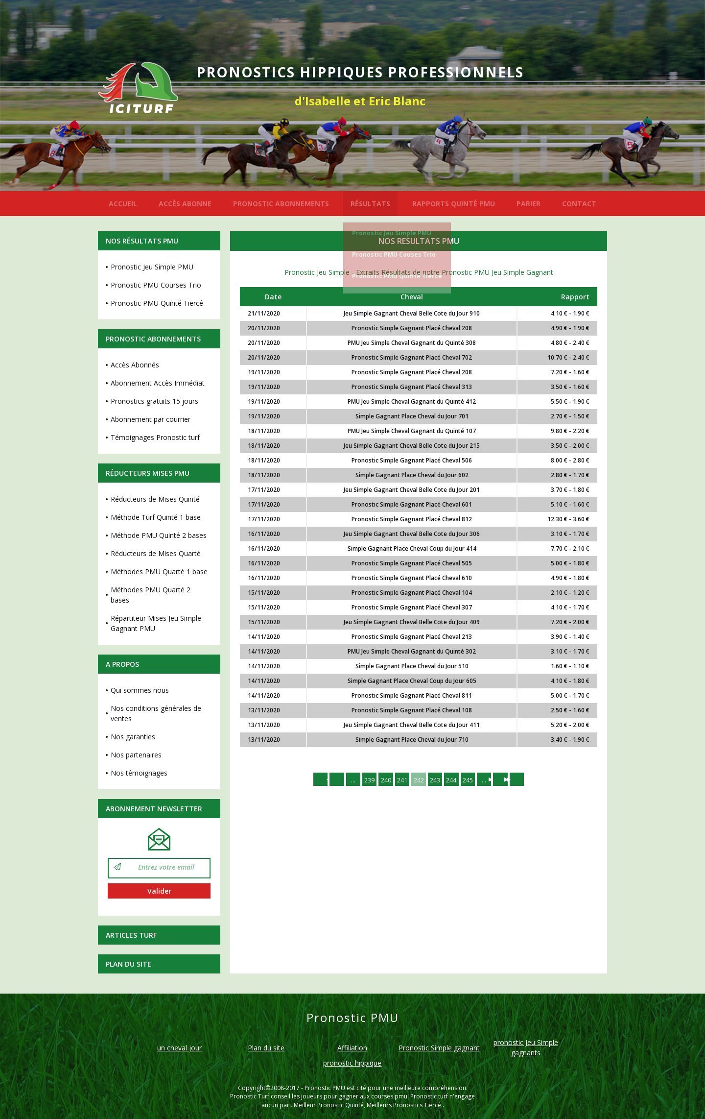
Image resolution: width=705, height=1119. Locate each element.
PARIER (528, 203)
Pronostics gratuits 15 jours (154, 401)
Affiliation (352, 1047)
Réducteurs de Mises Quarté (156, 553)
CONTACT (579, 203)
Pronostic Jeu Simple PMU (391, 233)
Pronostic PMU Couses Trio (394, 254)
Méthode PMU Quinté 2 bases (159, 535)
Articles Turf (131, 935)
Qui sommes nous (140, 690)
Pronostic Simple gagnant (439, 1047)
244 (456, 780)
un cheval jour (179, 1047)
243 (437, 780)
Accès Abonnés (135, 364)
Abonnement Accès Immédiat (158, 383)
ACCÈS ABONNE (185, 203)
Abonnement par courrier (150, 419)
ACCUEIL (123, 203)
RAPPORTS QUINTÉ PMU (453, 203)
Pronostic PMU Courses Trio (156, 285)
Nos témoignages (139, 773)
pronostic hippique (352, 1063)
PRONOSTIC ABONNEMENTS (281, 203)
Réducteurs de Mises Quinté (155, 499)
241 (400, 780)
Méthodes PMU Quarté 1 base (159, 571)
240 (381, 780)
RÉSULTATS (370, 203)
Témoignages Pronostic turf (155, 437)
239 (363, 780)
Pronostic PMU (325, 1088)
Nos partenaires (136, 754)
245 (474, 780)
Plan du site (128, 964)
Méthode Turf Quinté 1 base (156, 517)
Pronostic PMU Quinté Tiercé (397, 276)
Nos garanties (133, 736)
